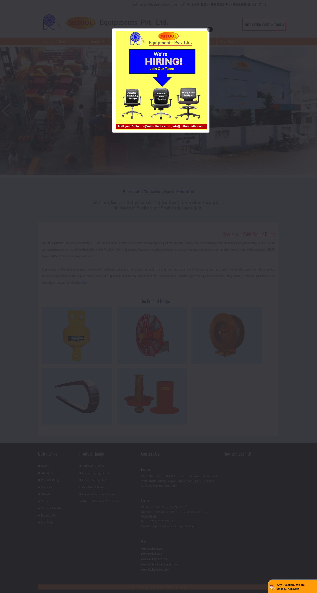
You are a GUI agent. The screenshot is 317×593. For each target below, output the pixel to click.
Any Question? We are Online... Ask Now (291, 586)
